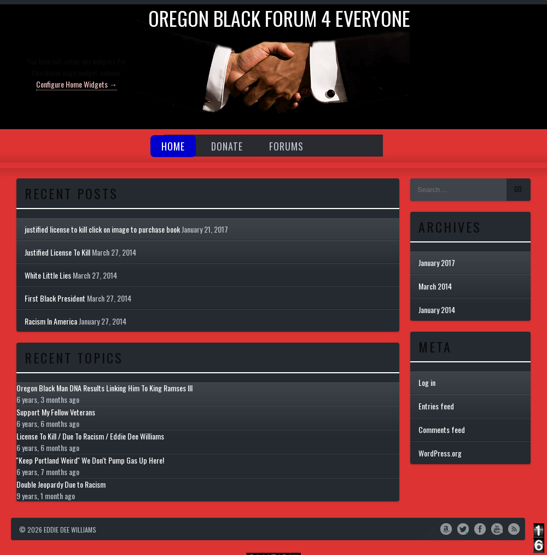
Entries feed (436, 406)
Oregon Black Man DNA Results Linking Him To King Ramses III (104, 388)
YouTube (497, 528)
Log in (426, 382)
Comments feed (441, 429)
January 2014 (436, 309)
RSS (514, 528)
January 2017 (436, 262)
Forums (286, 146)
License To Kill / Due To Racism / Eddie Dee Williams (90, 436)
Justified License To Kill (57, 252)
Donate (227, 146)
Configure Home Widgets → (76, 84)
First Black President (55, 298)
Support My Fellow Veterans (55, 412)
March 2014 (435, 286)
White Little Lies (48, 275)
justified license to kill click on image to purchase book (102, 229)
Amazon (446, 528)
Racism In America (51, 321)
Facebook (480, 528)
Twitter (463, 528)
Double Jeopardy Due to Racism (61, 484)
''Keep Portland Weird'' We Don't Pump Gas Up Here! (90, 460)
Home (173, 146)
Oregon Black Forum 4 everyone (279, 17)
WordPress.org (440, 453)
